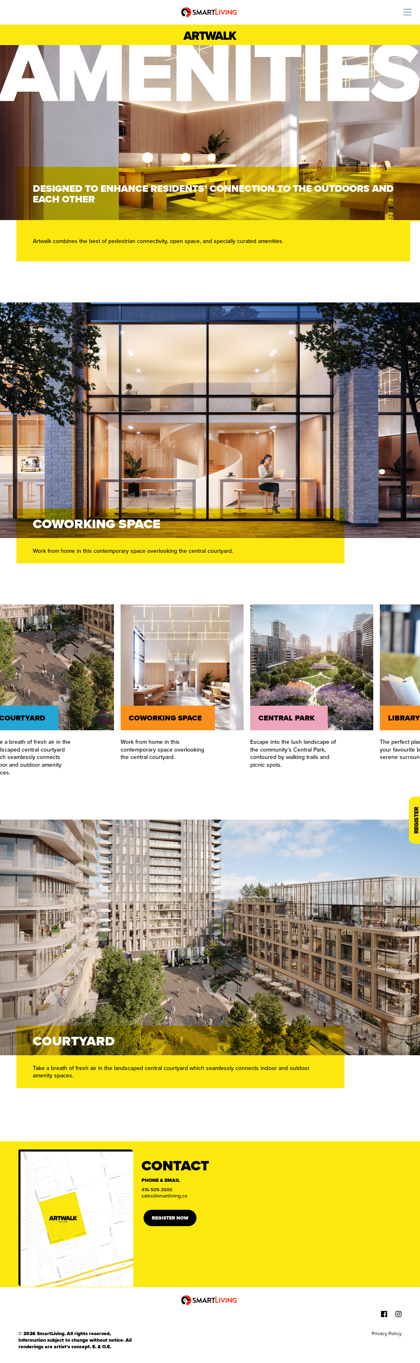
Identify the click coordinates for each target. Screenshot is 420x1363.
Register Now (170, 1218)
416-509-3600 (157, 1189)
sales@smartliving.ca (164, 1195)
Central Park (288, 718)
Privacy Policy (387, 1333)
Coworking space (166, 718)
